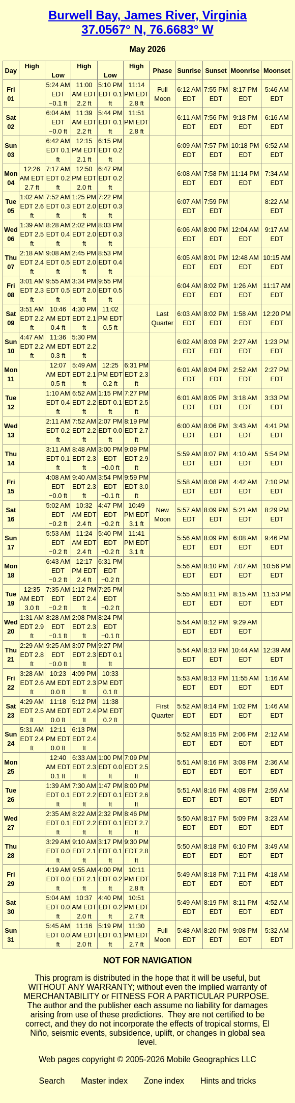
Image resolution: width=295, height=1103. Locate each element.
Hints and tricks (228, 1080)
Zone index (164, 1080)
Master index (104, 1080)
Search (52, 1080)
